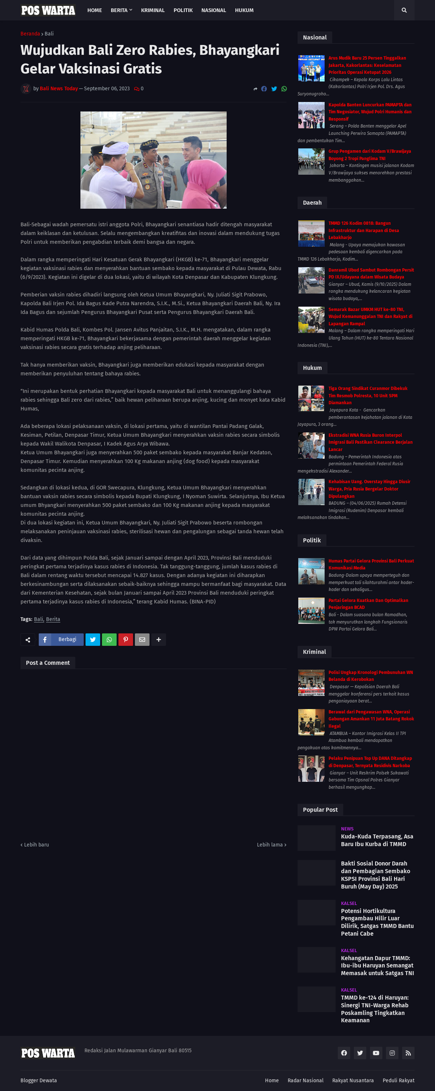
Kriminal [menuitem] (153, 10)
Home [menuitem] (94, 10)
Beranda (30, 34)
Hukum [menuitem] (244, 10)
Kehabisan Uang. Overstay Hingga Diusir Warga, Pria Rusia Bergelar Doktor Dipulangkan (370, 489)
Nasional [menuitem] (213, 10)
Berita (53, 619)
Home (272, 1080)
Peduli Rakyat (399, 1080)
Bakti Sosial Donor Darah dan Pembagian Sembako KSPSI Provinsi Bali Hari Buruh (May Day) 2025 (375, 875)
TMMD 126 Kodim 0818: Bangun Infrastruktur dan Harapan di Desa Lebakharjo (364, 230)
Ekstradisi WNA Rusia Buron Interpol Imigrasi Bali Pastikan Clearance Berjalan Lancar (371, 442)
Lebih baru (36, 845)
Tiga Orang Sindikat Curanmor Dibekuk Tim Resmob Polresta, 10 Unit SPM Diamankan (368, 395)
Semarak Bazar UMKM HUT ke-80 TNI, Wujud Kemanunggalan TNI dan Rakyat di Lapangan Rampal (370, 316)
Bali (49, 34)
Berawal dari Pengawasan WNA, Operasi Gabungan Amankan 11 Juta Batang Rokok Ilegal (371, 719)
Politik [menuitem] (183, 10)
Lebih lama (270, 845)
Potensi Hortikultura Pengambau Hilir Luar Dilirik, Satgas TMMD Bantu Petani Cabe (377, 922)
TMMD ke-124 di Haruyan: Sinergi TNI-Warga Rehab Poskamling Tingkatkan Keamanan (375, 1009)
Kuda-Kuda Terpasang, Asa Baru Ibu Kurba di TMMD (377, 840)
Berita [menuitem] (119, 10)
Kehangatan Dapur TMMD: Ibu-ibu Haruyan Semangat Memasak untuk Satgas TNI (377, 966)
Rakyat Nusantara (353, 1080)
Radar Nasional (306, 1080)
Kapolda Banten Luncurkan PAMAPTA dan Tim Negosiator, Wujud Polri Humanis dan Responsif (370, 112)
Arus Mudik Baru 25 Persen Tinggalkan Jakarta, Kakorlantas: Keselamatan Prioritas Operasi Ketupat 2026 (367, 65)
